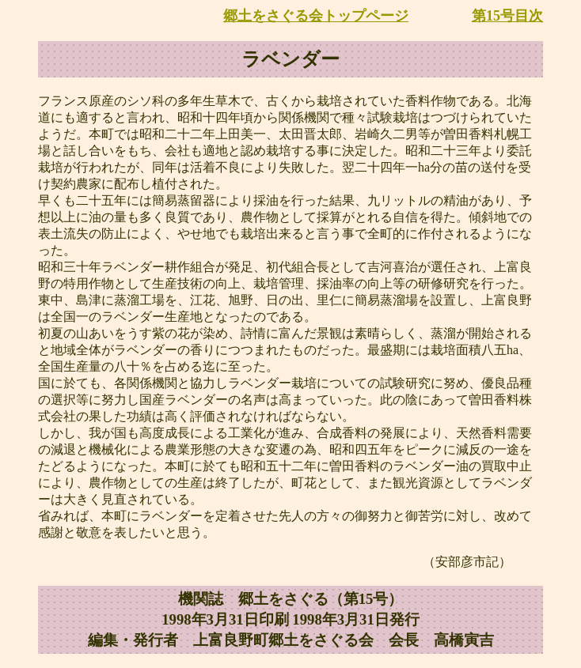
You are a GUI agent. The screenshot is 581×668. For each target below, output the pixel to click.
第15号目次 (507, 16)
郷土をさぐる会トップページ (315, 16)
